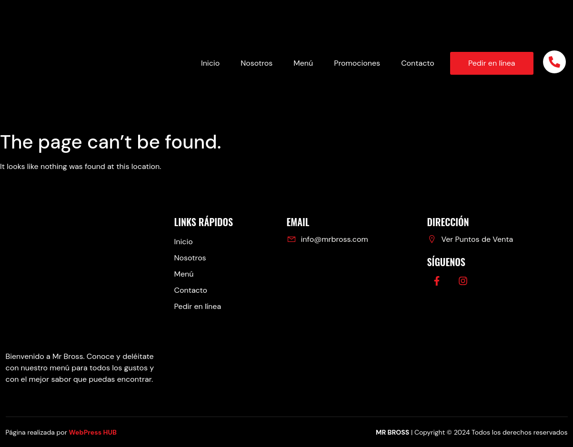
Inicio (210, 63)
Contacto (417, 63)
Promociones (357, 63)
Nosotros (256, 63)
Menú (303, 63)
